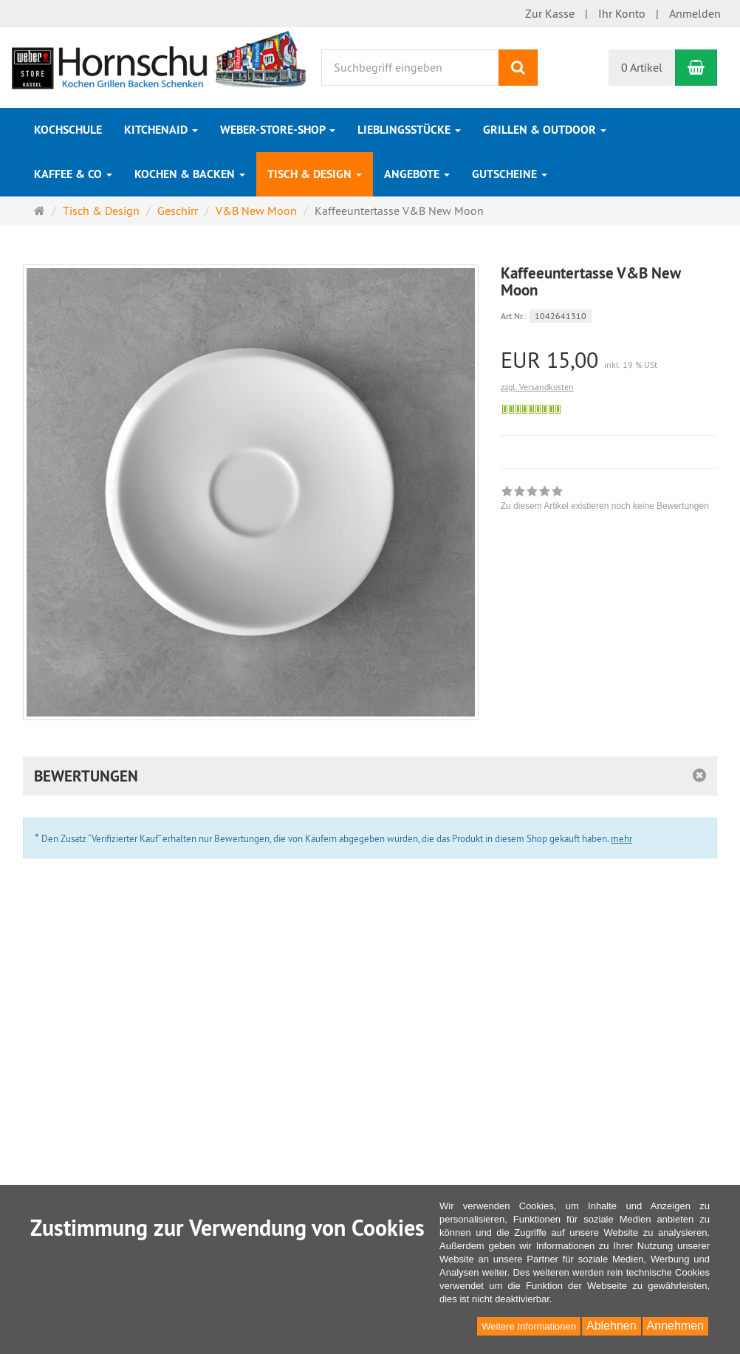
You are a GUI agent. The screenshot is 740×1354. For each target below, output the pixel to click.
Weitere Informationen (529, 1326)
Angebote (417, 174)
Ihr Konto (621, 13)
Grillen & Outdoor (544, 129)
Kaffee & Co (73, 174)
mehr (621, 838)
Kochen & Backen (189, 174)
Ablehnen (611, 1325)
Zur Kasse (550, 13)
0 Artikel (641, 67)
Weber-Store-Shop (277, 129)
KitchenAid (161, 129)
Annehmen (675, 1325)
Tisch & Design (314, 174)
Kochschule (68, 129)
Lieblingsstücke (409, 129)
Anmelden (695, 13)
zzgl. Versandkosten (537, 386)
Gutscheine (509, 174)
